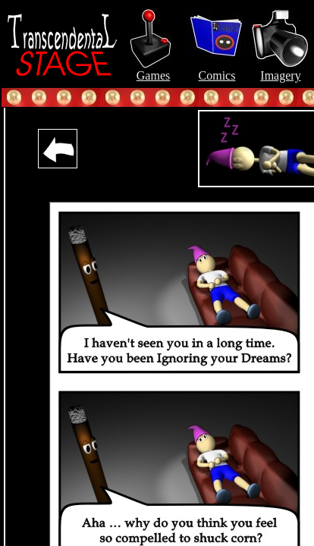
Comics (217, 70)
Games (153, 70)
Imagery (280, 70)
